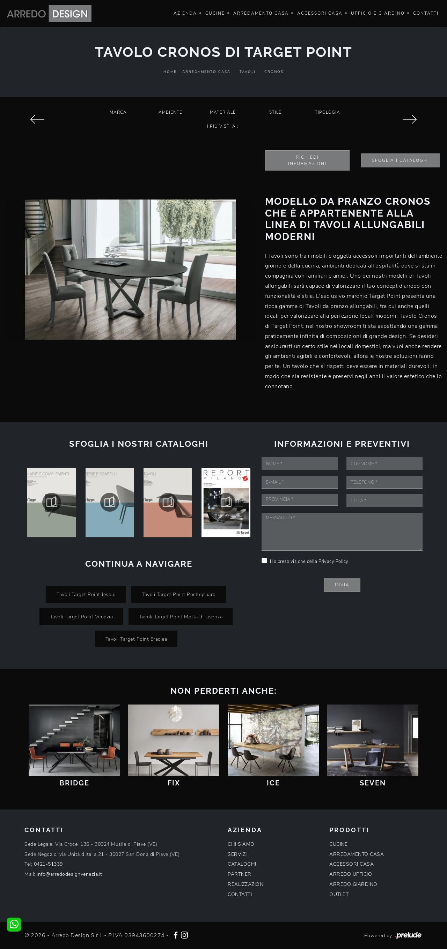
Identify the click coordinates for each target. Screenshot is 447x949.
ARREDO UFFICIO (350, 874)
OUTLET (339, 894)
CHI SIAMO (241, 844)
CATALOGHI (242, 864)
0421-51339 (48, 864)
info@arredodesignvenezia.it (69, 874)
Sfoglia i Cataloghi (400, 160)
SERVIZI (237, 854)
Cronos (274, 71)
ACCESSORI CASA (351, 864)
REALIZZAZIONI (246, 884)
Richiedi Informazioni (307, 160)
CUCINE (338, 844)
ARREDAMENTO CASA (356, 854)
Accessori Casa (320, 13)
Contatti (426, 13)
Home (170, 71)
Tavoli (247, 71)
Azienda (185, 13)
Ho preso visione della (309, 561)
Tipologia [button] (327, 112)
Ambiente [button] (170, 112)
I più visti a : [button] (223, 126)
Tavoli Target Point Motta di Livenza (180, 616)
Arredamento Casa (261, 13)
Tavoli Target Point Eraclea (136, 638)
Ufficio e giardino (378, 13)
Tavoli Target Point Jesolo (86, 594)
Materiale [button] (223, 112)
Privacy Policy (333, 561)
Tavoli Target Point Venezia (81, 616)
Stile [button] (275, 112)
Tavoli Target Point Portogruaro (179, 594)
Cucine (215, 13)
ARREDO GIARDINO (353, 884)
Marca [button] (118, 112)
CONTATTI (240, 894)
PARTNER (239, 874)
